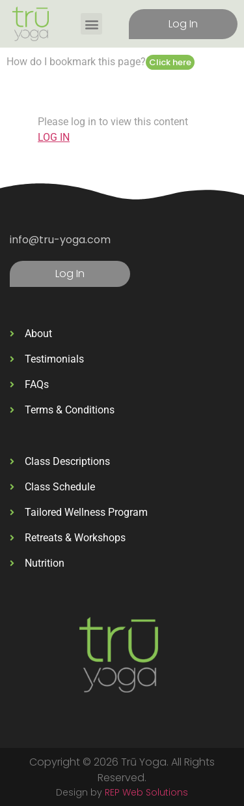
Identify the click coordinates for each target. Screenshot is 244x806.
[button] (91, 24)
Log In (183, 23)
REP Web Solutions (146, 792)
